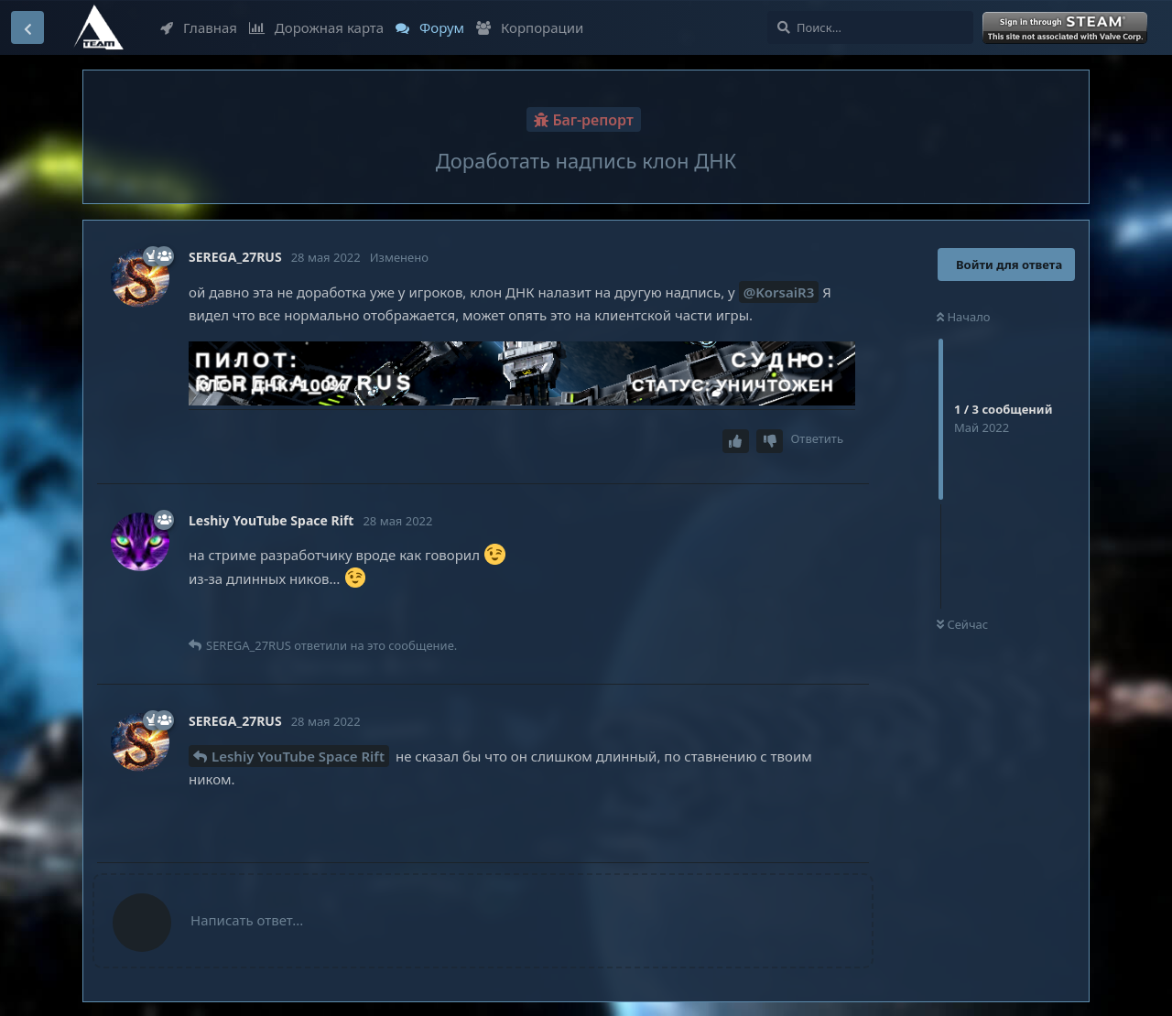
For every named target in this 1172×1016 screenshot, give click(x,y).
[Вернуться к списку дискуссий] (27, 27)
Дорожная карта (316, 27)
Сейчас (962, 624)
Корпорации (529, 27)
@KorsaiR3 (779, 292)
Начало (964, 316)
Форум (430, 27)
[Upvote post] (736, 441)
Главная (198, 27)
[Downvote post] (770, 441)
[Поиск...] (870, 27)
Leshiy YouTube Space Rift (298, 756)
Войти (1067, 28)
